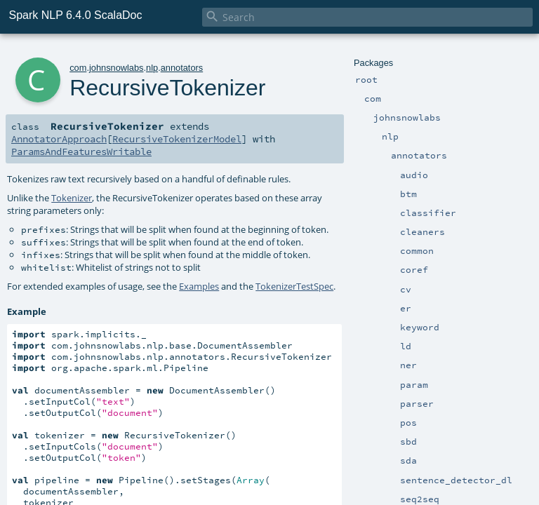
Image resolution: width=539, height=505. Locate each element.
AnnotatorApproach (59, 139)
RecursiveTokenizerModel (176, 139)
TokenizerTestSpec (294, 286)
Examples (199, 286)
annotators (182, 67)
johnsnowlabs (116, 67)
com (77, 67)
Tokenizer (71, 197)
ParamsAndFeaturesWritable (81, 151)
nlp (152, 67)
